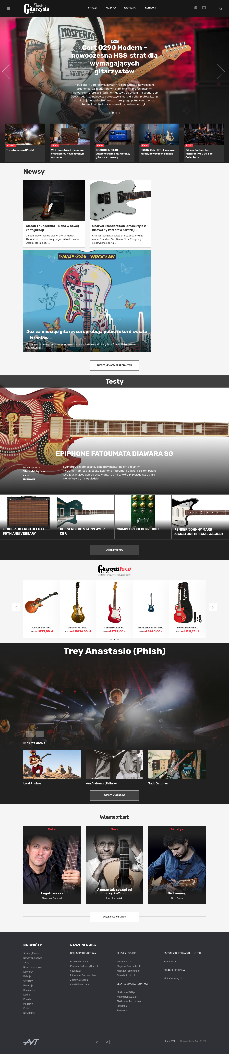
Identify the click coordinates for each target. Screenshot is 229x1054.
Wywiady (28, 981)
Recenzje (28, 985)
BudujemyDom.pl (79, 961)
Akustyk (177, 829)
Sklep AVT (169, 1041)
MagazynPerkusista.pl (128, 970)
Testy (26, 962)
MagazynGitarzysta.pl (128, 966)
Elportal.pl (122, 1006)
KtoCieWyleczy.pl (172, 978)
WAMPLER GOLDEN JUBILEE (140, 529)
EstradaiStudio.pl (126, 975)
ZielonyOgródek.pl (79, 980)
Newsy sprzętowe (32, 958)
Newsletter (29, 1013)
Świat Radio (123, 1010)
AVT (197, 1041)
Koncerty (28, 971)
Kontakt (150, 8)
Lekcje (26, 994)
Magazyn (28, 1004)
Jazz (114, 829)
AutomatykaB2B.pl (126, 996)
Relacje (27, 976)
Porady (27, 999)
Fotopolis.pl (170, 961)
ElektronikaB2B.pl (126, 992)
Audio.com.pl (124, 961)
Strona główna (31, 953)
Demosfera (29, 990)
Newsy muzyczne (32, 967)
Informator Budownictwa (83, 975)
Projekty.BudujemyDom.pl (84, 966)
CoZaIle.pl (75, 970)
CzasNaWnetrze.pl (79, 984)
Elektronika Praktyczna (129, 1001)
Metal (52, 829)
